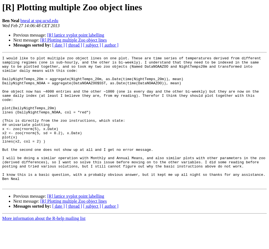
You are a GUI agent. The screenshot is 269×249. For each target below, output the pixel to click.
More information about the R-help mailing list (43, 244)
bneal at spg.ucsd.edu (39, 20)
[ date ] (58, 45)
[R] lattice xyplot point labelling (75, 35)
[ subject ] (92, 45)
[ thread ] (74, 45)
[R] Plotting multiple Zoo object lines (73, 40)
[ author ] (110, 45)
